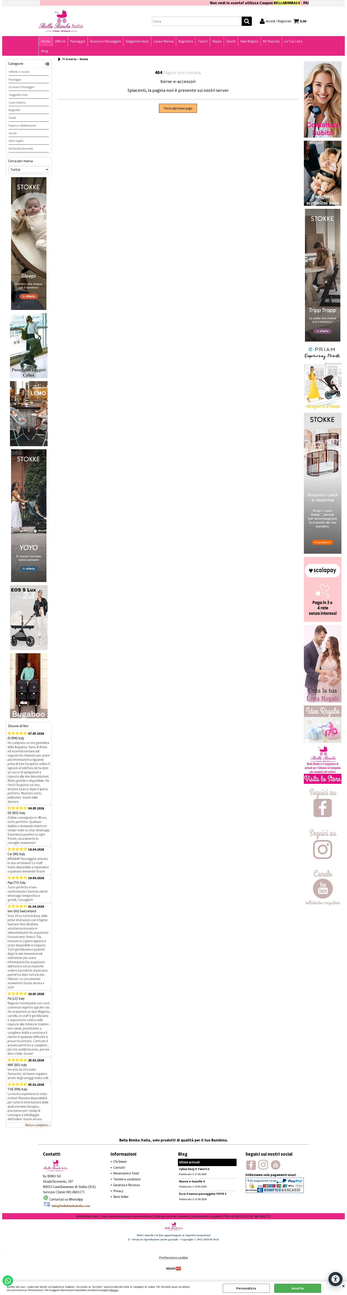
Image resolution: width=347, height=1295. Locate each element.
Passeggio (77, 41)
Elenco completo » (37, 1125)
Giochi (231, 41)
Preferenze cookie (173, 1257)
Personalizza (246, 1288)
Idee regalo (16, 141)
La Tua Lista (293, 41)
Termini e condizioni (127, 1179)
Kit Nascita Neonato (21, 148)
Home (45, 41)
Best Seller (121, 1197)
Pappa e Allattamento (22, 125)
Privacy (114, 1290)
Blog (44, 51)
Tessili (203, 41)
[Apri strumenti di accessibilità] (335, 1279)
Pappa (217, 41)
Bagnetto (185, 41)
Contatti (119, 1167)
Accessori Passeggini (105, 41)
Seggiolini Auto (137, 41)
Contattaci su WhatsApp (66, 1199)
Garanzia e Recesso (126, 1185)
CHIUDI (343, 1286)
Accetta (298, 1288)
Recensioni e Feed (126, 1173)
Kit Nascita (271, 41)
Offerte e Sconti (19, 72)
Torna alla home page (178, 108)
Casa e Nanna (164, 41)
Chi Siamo (120, 1161)
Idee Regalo (249, 41)
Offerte (60, 41)
